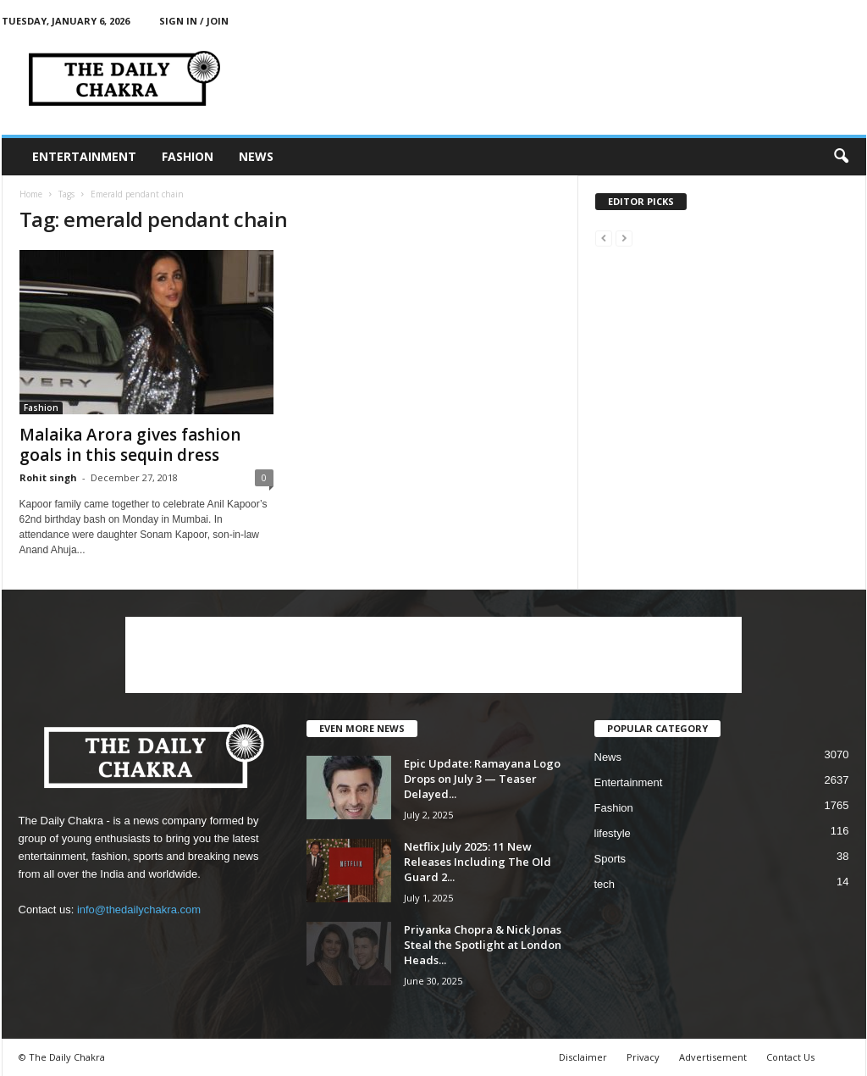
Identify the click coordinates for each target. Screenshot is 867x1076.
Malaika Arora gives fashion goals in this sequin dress (129, 445)
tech (605, 884)
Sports (610, 858)
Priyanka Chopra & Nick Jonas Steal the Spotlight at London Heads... (482, 945)
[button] (840, 156)
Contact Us (790, 1057)
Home (30, 194)
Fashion (187, 156)
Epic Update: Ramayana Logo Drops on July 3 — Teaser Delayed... (482, 778)
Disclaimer (583, 1057)
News (256, 156)
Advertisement (713, 1057)
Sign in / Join (194, 20)
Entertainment (84, 156)
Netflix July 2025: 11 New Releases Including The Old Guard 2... (477, 862)
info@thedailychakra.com (139, 909)
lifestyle (612, 833)
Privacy (643, 1057)
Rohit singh (48, 477)
